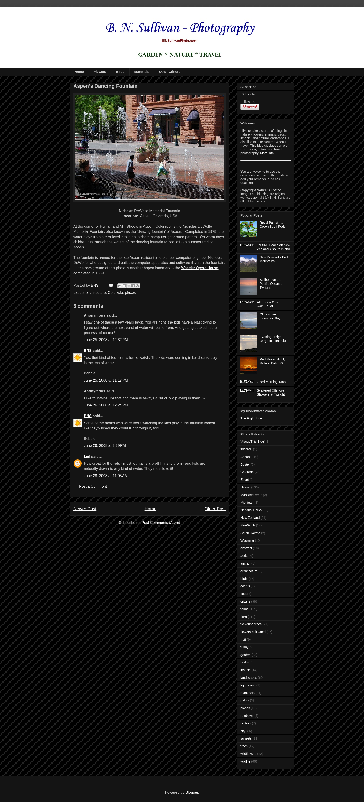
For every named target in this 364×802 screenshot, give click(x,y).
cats (243, 594)
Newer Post (84, 508)
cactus (245, 586)
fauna (244, 609)
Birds (120, 72)
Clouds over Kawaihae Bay (270, 316)
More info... (268, 153)
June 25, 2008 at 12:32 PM (106, 340)
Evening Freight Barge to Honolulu (273, 339)
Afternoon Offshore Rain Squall (270, 304)
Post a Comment (93, 486)
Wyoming (247, 540)
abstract (246, 548)
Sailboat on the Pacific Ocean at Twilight (271, 283)
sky (242, 731)
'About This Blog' (252, 441)
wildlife (245, 761)
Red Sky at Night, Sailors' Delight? (272, 361)
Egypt (244, 479)
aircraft (245, 563)
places (130, 293)
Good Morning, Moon (272, 382)
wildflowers (248, 754)
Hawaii (245, 487)
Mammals (141, 72)
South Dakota (250, 533)
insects (245, 670)
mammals (247, 693)
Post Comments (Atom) (161, 523)
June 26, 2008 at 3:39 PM (105, 446)
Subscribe (248, 94)
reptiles (245, 723)
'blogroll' (246, 449)
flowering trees (251, 624)
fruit (243, 639)
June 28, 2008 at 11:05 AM (106, 476)
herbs (244, 662)
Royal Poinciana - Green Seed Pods (273, 224)
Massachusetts (251, 495)
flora (243, 617)
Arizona (245, 457)
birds (243, 579)
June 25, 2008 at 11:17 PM (106, 380)
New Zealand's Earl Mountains (274, 259)
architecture (96, 293)
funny (244, 647)
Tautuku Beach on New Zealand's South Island (273, 247)
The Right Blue (251, 418)
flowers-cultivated (253, 632)
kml (87, 456)
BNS (88, 351)
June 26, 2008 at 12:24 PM (106, 405)
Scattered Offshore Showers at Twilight (271, 392)
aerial (244, 556)
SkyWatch (247, 525)
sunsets (246, 738)
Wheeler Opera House (199, 268)
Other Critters (169, 72)
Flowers (100, 72)
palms (244, 700)
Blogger (191, 792)
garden (245, 655)
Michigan (247, 502)
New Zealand (250, 518)
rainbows (247, 716)
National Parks (251, 510)
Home (79, 72)
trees (244, 746)
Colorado (115, 293)
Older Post (215, 508)
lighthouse (247, 685)
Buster (245, 464)
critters (245, 601)
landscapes (248, 677)
